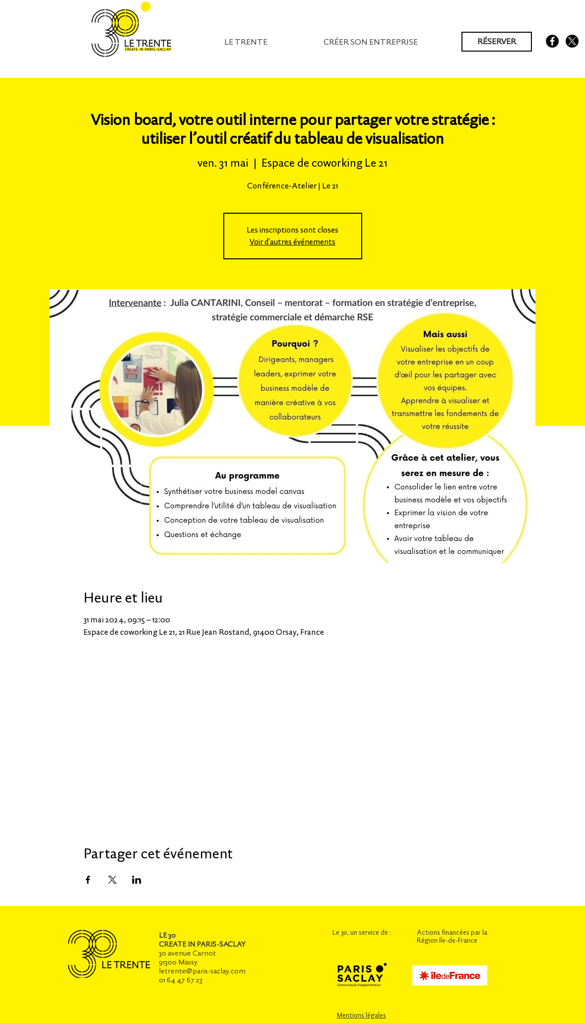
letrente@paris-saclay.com (202, 970)
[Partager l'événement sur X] (112, 880)
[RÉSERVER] (496, 42)
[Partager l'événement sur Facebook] (88, 880)
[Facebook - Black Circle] (552, 41)
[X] (572, 41)
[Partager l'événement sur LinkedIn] (136, 880)
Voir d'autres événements (292, 241)
